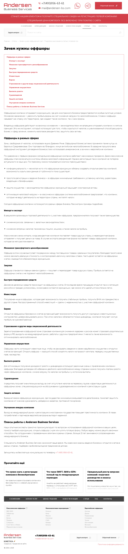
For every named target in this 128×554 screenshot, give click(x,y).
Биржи (12, 80)
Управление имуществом (20, 87)
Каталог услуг (31, 499)
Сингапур (49, 518)
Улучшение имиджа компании (22, 103)
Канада (48, 522)
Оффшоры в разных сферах (18, 57)
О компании (26, 26)
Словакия (88, 518)
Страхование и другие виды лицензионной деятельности (34, 84)
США (47, 520)
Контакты (103, 26)
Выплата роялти (16, 91)
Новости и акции (73, 26)
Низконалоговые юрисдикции (57, 508)
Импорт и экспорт (17, 61)
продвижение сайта (19, 544)
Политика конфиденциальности (111, 544)
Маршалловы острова (14, 527)
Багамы (48, 525)
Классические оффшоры (15, 508)
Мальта (48, 516)
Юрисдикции (40, 26)
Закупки (12, 68)
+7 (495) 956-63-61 (64, 452)
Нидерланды (89, 516)
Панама (9, 520)
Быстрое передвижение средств (23, 72)
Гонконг (48, 511)
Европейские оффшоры (94, 508)
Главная (7, 41)
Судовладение (15, 95)
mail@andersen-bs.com (56, 8)
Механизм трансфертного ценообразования (28, 65)
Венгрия (87, 525)
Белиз (8, 518)
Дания (87, 513)
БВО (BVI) (9, 511)
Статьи (87, 26)
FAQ (94, 26)
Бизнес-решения (56, 26)
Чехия (87, 520)
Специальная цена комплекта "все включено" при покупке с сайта (64, 20)
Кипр (47, 513)
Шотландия (89, 522)
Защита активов (16, 99)
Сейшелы (9, 522)
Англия (87, 511)
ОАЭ (8, 516)
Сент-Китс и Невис (13, 525)
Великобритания (91, 527)
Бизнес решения (50, 499)
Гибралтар (10, 513)
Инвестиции (14, 76)
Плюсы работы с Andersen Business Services (26, 107)
